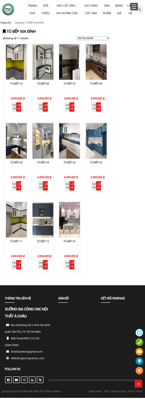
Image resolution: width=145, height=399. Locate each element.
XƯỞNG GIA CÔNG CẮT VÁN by (36, 392)
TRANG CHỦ (32, 9)
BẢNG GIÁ (119, 9)
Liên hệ (19, 107)
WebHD (56, 392)
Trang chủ (5, 22)
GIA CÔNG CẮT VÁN (91, 9)
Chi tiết (14, 107)
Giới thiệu (46, 9)
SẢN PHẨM (107, 9)
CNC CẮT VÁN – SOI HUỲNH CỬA (67, 9)
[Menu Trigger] (134, 6)
